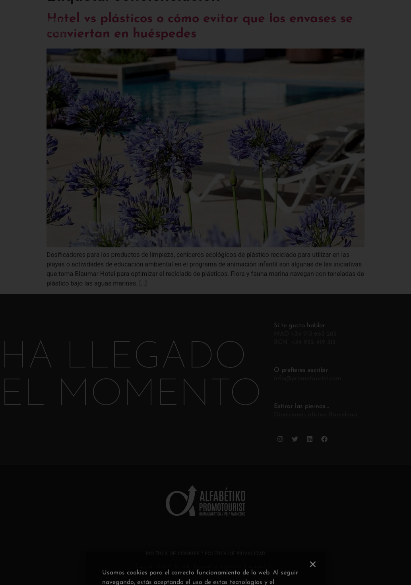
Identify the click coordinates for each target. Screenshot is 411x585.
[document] (205, 292)
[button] (313, 578)
